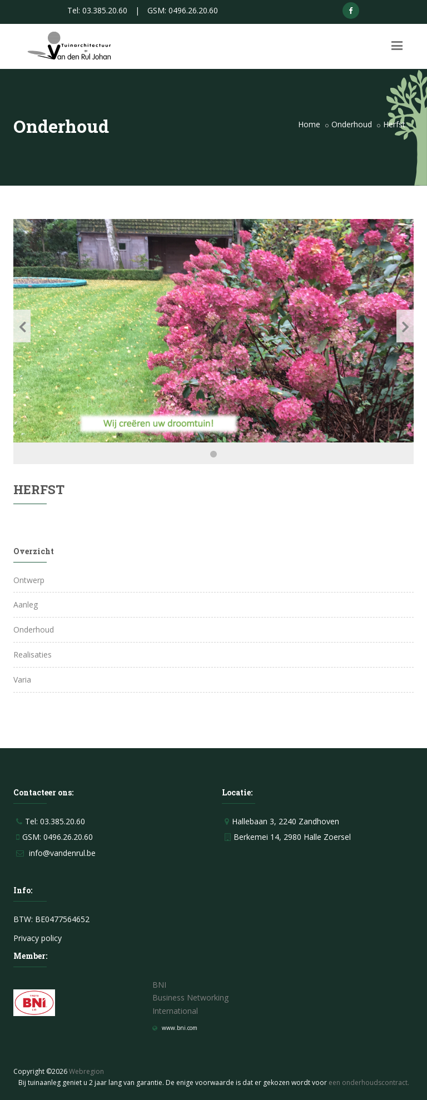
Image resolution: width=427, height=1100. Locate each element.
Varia (22, 679)
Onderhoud (351, 124)
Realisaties (32, 654)
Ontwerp (28, 580)
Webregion (86, 1071)
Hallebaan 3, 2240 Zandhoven (285, 821)
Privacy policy (37, 938)
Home (309, 124)
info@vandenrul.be (62, 853)
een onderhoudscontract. (369, 1082)
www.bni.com (179, 1028)
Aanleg (25, 604)
